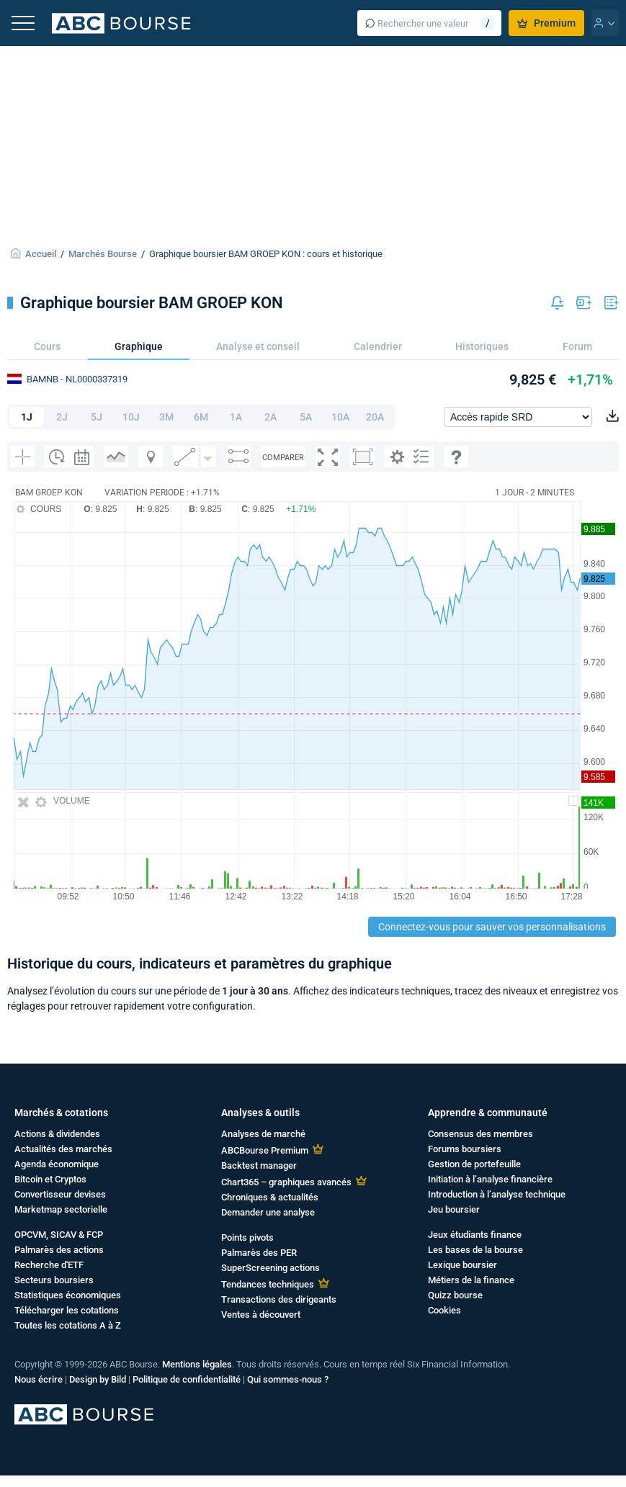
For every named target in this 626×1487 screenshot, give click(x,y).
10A (340, 417)
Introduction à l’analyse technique (496, 1194)
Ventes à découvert (260, 1314)
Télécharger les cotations (66, 1310)
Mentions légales (197, 1364)
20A (375, 417)
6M (201, 417)
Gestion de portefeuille (474, 1164)
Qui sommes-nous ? (287, 1379)
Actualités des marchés (63, 1149)
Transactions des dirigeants (278, 1299)
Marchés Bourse (102, 253)
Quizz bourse (455, 1295)
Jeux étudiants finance (475, 1234)
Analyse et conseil (258, 346)
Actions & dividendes (57, 1133)
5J (96, 417)
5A (306, 417)
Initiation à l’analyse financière (490, 1179)
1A (236, 417)
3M (166, 417)
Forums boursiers (464, 1149)
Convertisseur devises (60, 1194)
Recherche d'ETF (49, 1264)
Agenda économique (56, 1164)
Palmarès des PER (259, 1252)
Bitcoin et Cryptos (50, 1179)
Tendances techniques (267, 1284)
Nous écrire (38, 1379)
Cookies (444, 1310)
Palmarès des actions (59, 1249)
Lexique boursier (462, 1264)
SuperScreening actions (270, 1267)
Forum (577, 346)
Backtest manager (259, 1165)
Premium (546, 23)
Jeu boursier (454, 1209)
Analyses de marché (263, 1133)
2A (270, 417)
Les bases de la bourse (475, 1249)
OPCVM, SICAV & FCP (58, 1234)
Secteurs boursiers (54, 1280)
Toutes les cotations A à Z (67, 1325)
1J (26, 417)
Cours (47, 346)
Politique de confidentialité (187, 1379)
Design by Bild (97, 1379)
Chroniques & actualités (269, 1197)
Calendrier (378, 346)
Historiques (482, 346)
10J (131, 417)
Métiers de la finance (471, 1280)
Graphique (139, 346)
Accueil (40, 253)
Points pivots (247, 1237)
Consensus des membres (480, 1133)
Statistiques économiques (67, 1295)
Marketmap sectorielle (60, 1209)
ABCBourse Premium (264, 1150)
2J (62, 417)
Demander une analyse (268, 1212)
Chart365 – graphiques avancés (286, 1182)
